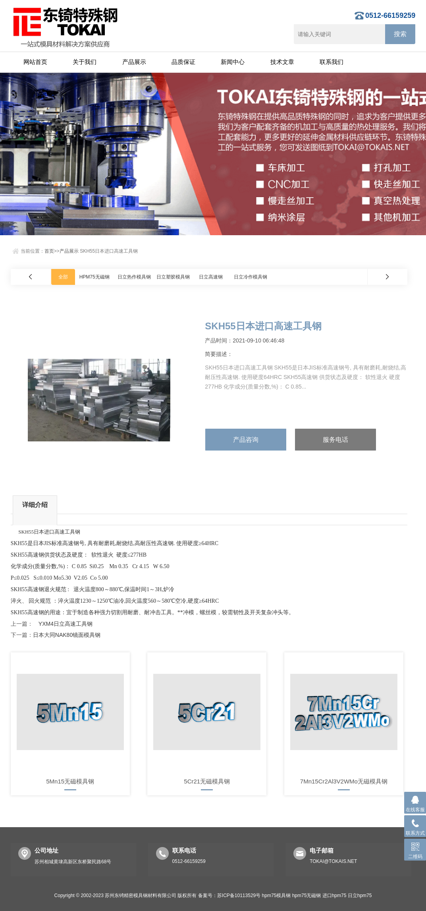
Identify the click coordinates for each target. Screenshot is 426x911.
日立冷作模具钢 (250, 277)
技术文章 (282, 61)
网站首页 (35, 61)
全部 (63, 277)
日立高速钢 (211, 277)
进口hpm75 (334, 895)
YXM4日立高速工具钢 (63, 624)
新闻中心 (233, 61)
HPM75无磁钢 (94, 277)
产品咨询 (245, 439)
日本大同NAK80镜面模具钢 (66, 635)
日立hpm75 (360, 895)
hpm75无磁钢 (306, 895)
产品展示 (134, 61)
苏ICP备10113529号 (238, 895)
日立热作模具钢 (134, 277)
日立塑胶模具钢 (173, 277)
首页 (49, 251)
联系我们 (331, 61)
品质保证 (183, 61)
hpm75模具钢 (276, 895)
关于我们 (84, 61)
